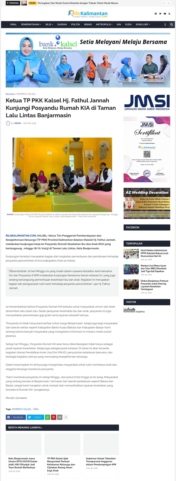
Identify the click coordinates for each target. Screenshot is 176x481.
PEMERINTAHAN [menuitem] (30, 24)
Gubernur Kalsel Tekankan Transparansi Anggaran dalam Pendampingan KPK (101, 461)
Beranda (10, 94)
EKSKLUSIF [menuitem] (142, 24)
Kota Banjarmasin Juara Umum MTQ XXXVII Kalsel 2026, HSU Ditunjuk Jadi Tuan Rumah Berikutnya (22, 463)
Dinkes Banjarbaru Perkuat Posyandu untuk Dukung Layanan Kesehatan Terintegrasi (154, 285)
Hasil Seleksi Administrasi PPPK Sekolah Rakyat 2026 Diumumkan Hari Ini (154, 253)
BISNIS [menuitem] (88, 24)
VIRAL (36, 409)
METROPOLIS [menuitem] (103, 24)
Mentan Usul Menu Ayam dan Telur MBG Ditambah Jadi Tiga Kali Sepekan (153, 268)
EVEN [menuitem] (128, 24)
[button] (164, 3)
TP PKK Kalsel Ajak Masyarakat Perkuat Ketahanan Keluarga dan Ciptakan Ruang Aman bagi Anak (61, 464)
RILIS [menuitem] (48, 24)
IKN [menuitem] (119, 24)
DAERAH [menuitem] (62, 24)
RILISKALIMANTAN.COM (21, 235)
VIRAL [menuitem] (13, 24)
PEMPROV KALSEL (26, 94)
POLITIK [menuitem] (75, 24)
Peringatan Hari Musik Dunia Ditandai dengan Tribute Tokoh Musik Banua (78, 3)
